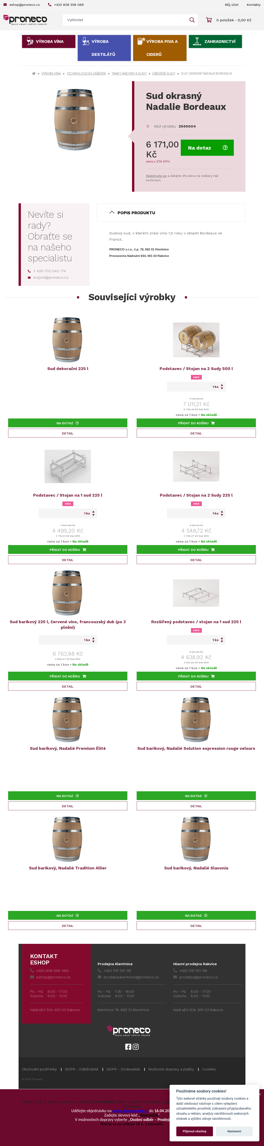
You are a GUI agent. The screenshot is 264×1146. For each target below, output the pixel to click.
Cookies (209, 1069)
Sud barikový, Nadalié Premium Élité (68, 748)
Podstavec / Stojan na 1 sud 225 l (67, 495)
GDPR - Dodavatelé (123, 1069)
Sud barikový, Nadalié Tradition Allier (68, 867)
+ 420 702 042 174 (47, 271)
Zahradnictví (219, 41)
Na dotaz (208, 148)
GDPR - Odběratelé (81, 1069)
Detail (68, 433)
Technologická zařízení (86, 73)
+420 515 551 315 (114, 970)
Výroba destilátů (103, 48)
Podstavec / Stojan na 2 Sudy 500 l (196, 368)
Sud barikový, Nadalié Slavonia (196, 867)
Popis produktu (136, 212)
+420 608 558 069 (66, 4)
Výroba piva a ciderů (162, 48)
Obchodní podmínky (39, 1069)
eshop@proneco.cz (21, 4)
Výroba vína (50, 41)
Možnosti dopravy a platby (171, 1069)
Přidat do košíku (196, 423)
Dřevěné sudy (163, 73)
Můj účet (231, 4)
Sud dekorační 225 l (67, 368)
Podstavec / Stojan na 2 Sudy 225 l (196, 495)
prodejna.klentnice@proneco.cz (128, 977)
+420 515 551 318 (190, 970)
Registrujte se (156, 176)
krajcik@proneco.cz (48, 277)
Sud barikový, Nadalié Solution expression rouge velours (196, 748)
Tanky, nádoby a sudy (129, 73)
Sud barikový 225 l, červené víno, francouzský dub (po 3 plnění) (68, 624)
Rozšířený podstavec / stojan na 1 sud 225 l (196, 621)
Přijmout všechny (194, 1131)
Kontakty (254, 4)
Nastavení (234, 1131)
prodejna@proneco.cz (195, 977)
